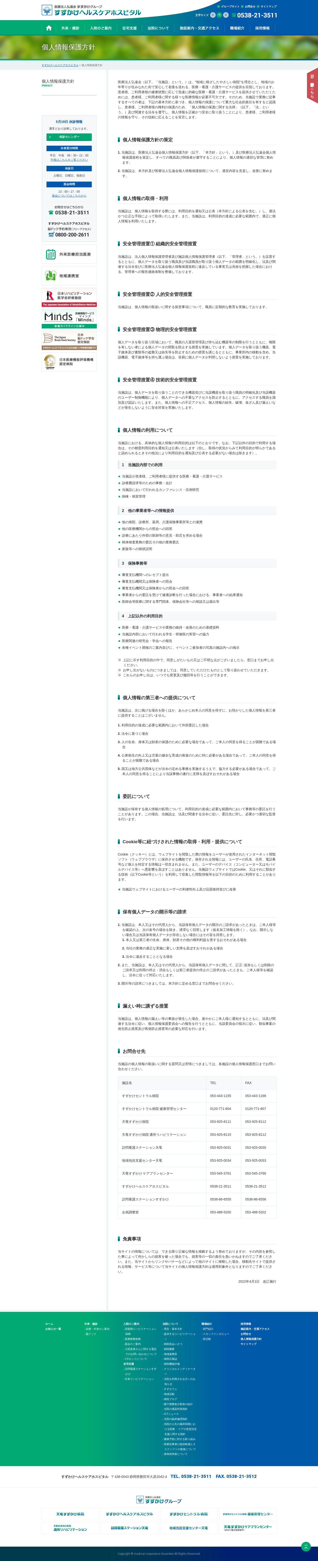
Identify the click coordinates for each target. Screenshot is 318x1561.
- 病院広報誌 (169, 1358)
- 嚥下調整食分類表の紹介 (177, 1404)
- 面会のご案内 (132, 1344)
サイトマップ (269, 6)
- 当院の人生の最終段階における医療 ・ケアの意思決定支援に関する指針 (179, 1429)
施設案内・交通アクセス (255, 1328)
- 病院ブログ (169, 1399)
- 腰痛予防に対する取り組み (179, 1439)
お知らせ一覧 (53, 1328)
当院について (170, 1323)
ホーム (49, 1323)
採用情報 (246, 1323)
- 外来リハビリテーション (138, 1378)
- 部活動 (206, 1338)
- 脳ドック (90, 1333)
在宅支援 (128, 1363)
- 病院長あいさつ (172, 1344)
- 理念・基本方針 (172, 1328)
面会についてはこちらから (69, 195)
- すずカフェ (169, 1389)
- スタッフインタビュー (216, 1333)
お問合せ (250, 6)
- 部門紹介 (208, 1328)
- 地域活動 (168, 1394)
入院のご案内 (131, 1323)
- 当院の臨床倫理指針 (175, 1419)
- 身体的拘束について (175, 1453)
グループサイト (230, 6)
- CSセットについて (135, 1358)
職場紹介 (207, 1323)
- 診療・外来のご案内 (97, 1328)
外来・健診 (91, 1323)
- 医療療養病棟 (132, 1338)
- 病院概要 (168, 1349)
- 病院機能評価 (171, 1363)
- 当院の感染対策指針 (175, 1408)
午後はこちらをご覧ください (69, 159)
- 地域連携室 (169, 1354)
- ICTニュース (170, 1413)
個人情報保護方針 (251, 1338)
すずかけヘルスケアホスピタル (60, 65)
